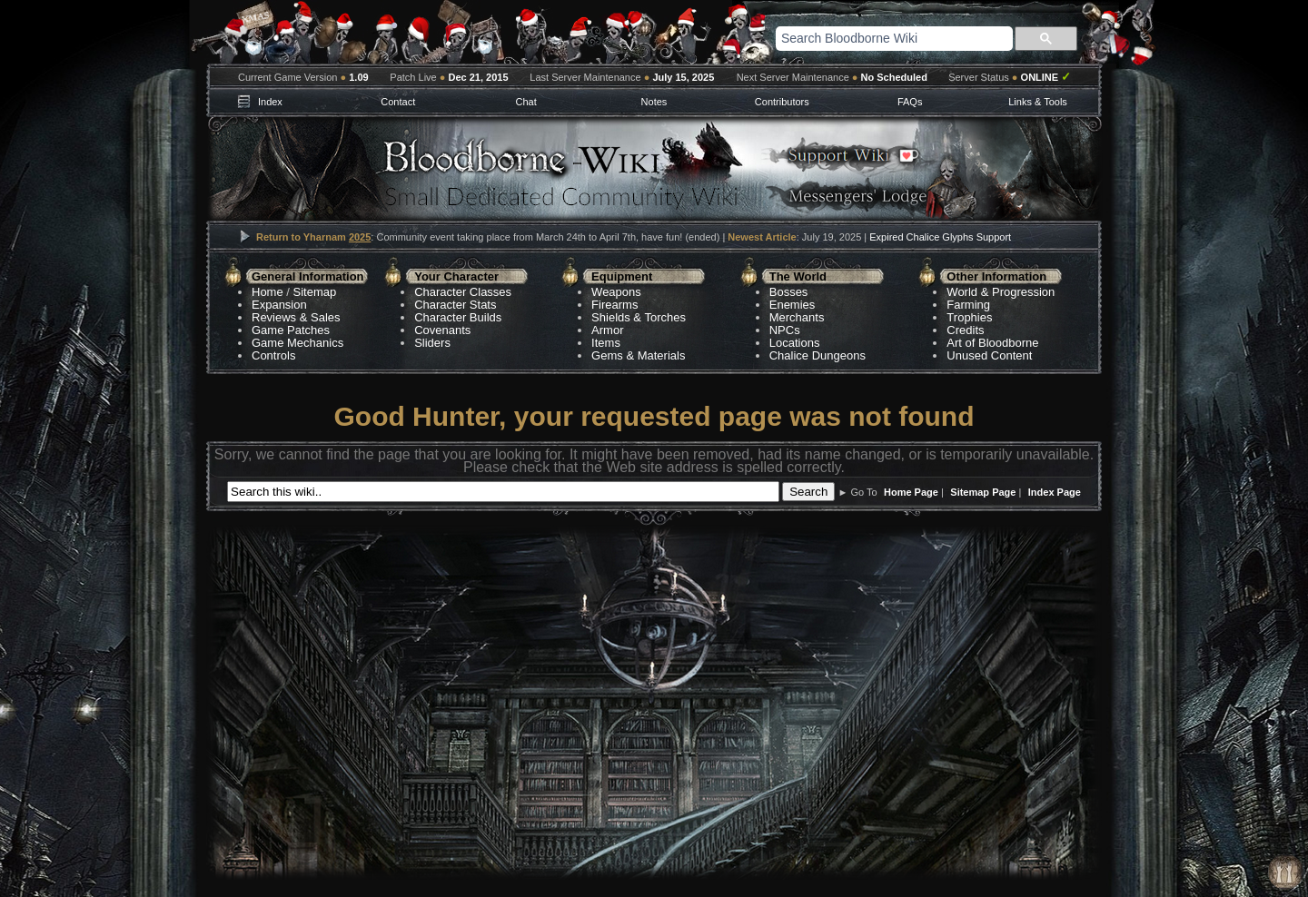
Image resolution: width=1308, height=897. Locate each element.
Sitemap (315, 292)
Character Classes (462, 292)
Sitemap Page (983, 492)
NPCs (784, 330)
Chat (525, 101)
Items (605, 343)
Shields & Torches (638, 317)
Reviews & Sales (296, 317)
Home (267, 292)
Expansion (279, 304)
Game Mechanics (297, 343)
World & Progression (1000, 292)
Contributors (782, 101)
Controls (273, 355)
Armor (607, 330)
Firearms (614, 304)
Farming (968, 304)
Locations (794, 343)
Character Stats (455, 304)
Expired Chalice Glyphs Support (940, 237)
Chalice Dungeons (817, 355)
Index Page (1054, 492)
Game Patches (291, 330)
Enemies (792, 304)
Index (270, 101)
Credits (965, 330)
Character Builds (457, 317)
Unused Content (989, 355)
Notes (654, 101)
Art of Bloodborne (992, 343)
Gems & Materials (638, 355)
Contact (398, 101)
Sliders (432, 343)
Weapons (616, 292)
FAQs (910, 101)
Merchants (797, 317)
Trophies (969, 317)
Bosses (788, 292)
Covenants (442, 330)
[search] (871, 38)
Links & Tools (1037, 101)
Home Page (911, 492)
